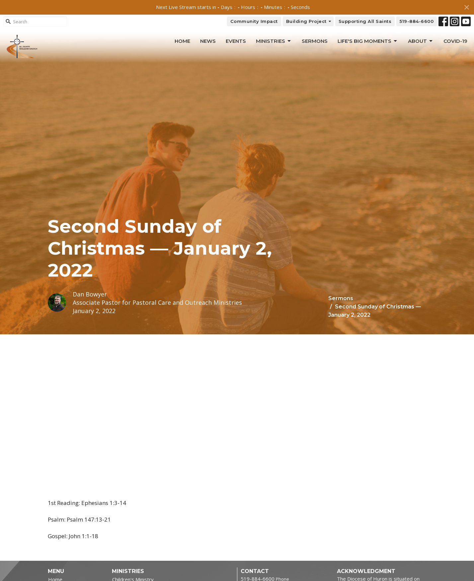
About (421, 41)
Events (236, 41)
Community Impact (254, 21)
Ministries (274, 41)
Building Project (309, 21)
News (208, 41)
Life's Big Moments (368, 41)
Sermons (315, 41)
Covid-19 (455, 41)
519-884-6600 (417, 21)
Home (182, 41)
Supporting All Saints (365, 21)
